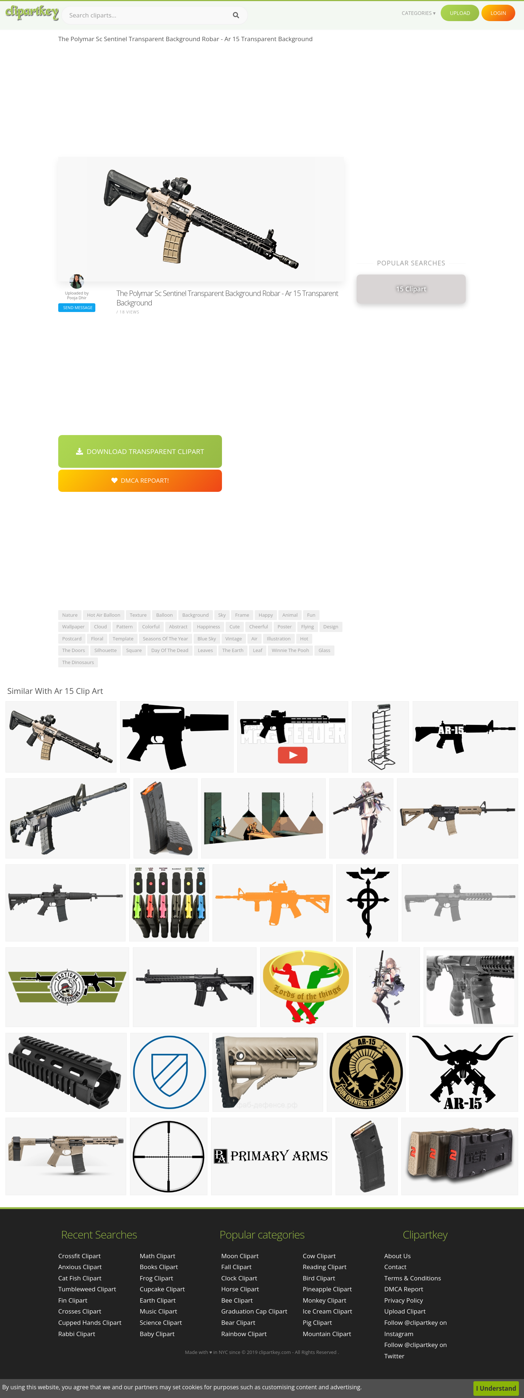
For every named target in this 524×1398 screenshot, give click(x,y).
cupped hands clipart (90, 1322)
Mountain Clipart (327, 1334)
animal (290, 615)
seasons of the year (165, 638)
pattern (124, 626)
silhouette (105, 650)
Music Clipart (158, 1311)
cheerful (258, 626)
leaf (257, 650)
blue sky (207, 638)
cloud (100, 626)
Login (498, 12)
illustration (279, 638)
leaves (205, 650)
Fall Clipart (236, 1267)
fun (311, 615)
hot (304, 638)
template (123, 638)
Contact (395, 1267)
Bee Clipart (237, 1300)
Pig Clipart (317, 1322)
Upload (460, 12)
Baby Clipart (157, 1334)
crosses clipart (79, 1311)
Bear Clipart (238, 1322)
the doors (73, 650)
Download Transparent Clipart (140, 451)
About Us (397, 1256)
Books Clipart (159, 1267)
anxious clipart (80, 1267)
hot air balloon (103, 615)
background (195, 615)
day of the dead (169, 650)
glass (324, 650)
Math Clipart (157, 1256)
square (134, 650)
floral (97, 638)
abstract (178, 626)
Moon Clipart (240, 1256)
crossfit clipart (79, 1256)
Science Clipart (161, 1322)
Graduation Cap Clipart (254, 1311)
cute (235, 626)
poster (285, 626)
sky (222, 615)
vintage (234, 638)
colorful (151, 626)
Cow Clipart (319, 1256)
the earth (232, 650)
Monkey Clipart (324, 1300)
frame (242, 615)
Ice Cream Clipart (327, 1311)
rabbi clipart (76, 1334)
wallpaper (73, 626)
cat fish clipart (80, 1278)
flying (307, 626)
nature (70, 615)
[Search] (236, 15)
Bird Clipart (319, 1278)
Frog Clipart (156, 1278)
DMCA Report (403, 1289)
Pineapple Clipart (327, 1289)
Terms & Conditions (412, 1278)
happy (266, 615)
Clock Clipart (239, 1278)
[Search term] (154, 15)
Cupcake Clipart (162, 1289)
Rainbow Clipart (244, 1334)
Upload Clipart (405, 1311)
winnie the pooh (290, 650)
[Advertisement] (201, 102)
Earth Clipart (158, 1300)
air (254, 638)
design (330, 626)
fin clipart (72, 1300)
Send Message (76, 307)
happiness (208, 626)
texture (138, 615)
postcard (72, 638)
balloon (164, 615)
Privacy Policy (403, 1300)
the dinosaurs (78, 662)
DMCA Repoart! (140, 480)
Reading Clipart (324, 1267)
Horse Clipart (240, 1289)
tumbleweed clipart (87, 1289)
